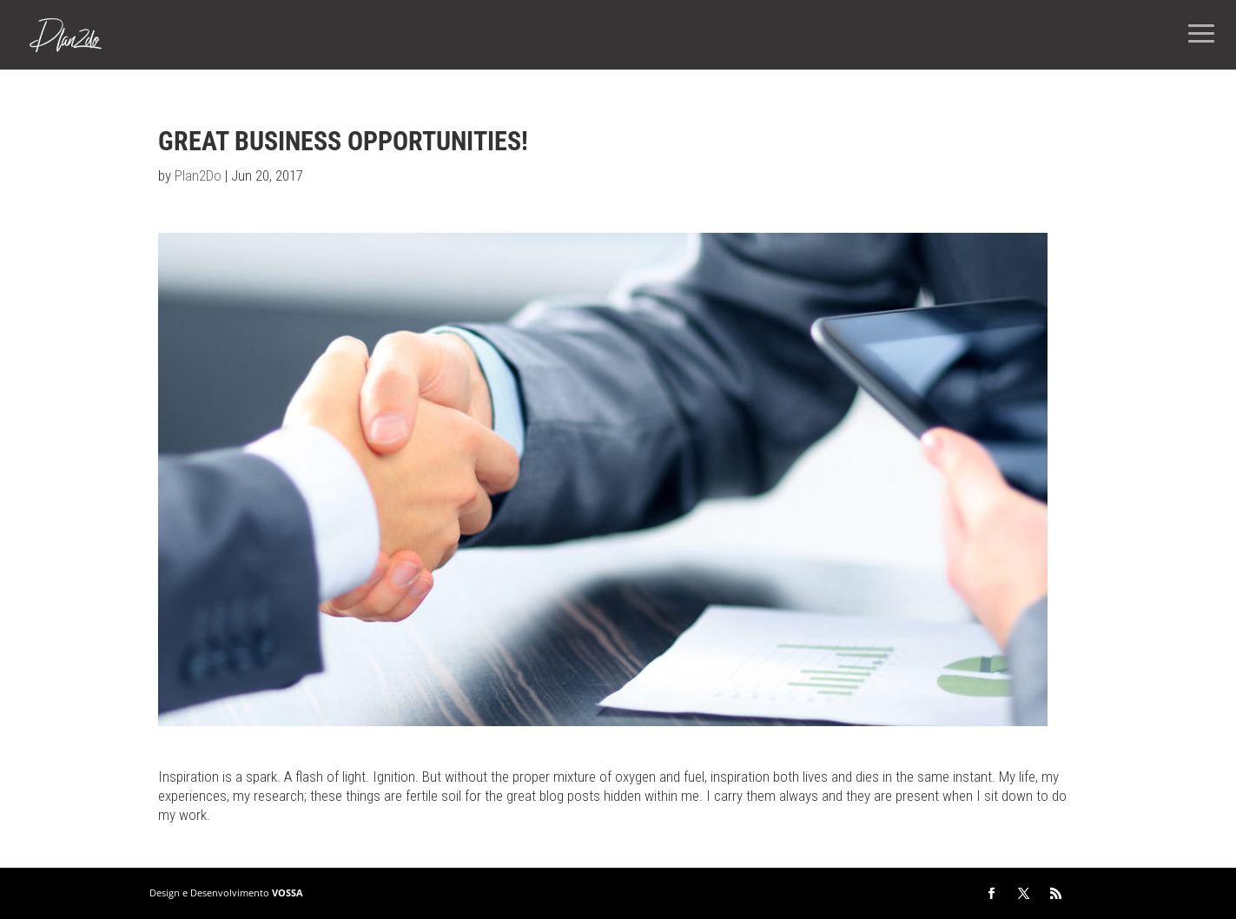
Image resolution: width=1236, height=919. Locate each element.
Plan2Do (198, 175)
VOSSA (287, 892)
